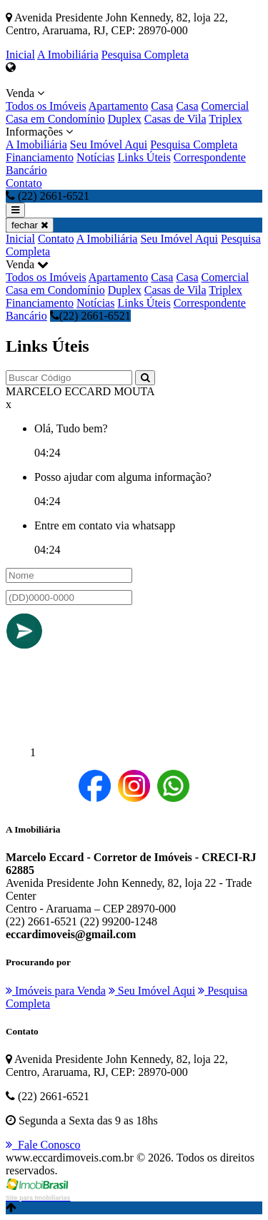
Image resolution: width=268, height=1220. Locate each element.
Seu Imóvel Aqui (108, 144)
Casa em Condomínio (55, 119)
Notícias (95, 157)
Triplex (225, 119)
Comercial (225, 106)
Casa (162, 106)
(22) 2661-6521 (90, 316)
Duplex (125, 119)
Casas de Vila (175, 119)
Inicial (20, 55)
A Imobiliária (68, 55)
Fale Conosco (43, 1145)
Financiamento (40, 157)
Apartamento (119, 106)
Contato (24, 183)
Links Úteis (143, 157)
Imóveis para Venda (56, 991)
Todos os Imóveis (46, 106)
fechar (29, 225)
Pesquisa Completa (145, 55)
